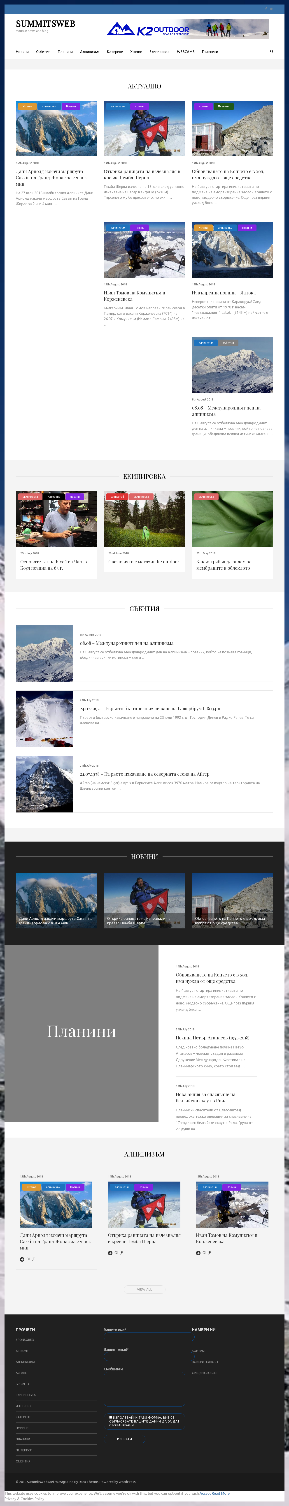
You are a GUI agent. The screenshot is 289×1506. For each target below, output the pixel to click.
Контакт (199, 1351)
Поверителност (205, 1362)
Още (27, 1259)
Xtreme (136, 52)
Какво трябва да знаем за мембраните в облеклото (224, 564)
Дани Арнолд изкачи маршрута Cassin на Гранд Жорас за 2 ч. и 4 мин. (51, 177)
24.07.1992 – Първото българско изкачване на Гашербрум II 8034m (150, 708)
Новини (22, 52)
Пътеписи (210, 52)
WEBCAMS (186, 52)
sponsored (117, 496)
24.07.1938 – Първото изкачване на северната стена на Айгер (145, 774)
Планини (65, 52)
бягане (21, 1373)
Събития (43, 52)
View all (144, 1289)
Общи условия (204, 1373)
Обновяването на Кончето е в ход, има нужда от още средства (228, 174)
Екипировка (159, 52)
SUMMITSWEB (45, 23)
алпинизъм (49, 106)
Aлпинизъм (90, 52)
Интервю (23, 1406)
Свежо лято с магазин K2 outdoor (143, 561)
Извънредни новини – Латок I (224, 292)
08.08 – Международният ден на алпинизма (127, 643)
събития (228, 342)
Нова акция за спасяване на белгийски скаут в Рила (205, 1097)
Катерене (115, 52)
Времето (23, 1384)
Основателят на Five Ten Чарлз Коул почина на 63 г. (53, 564)
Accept (205, 1493)
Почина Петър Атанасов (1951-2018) (212, 1037)
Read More (221, 1493)
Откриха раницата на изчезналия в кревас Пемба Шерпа (142, 174)
